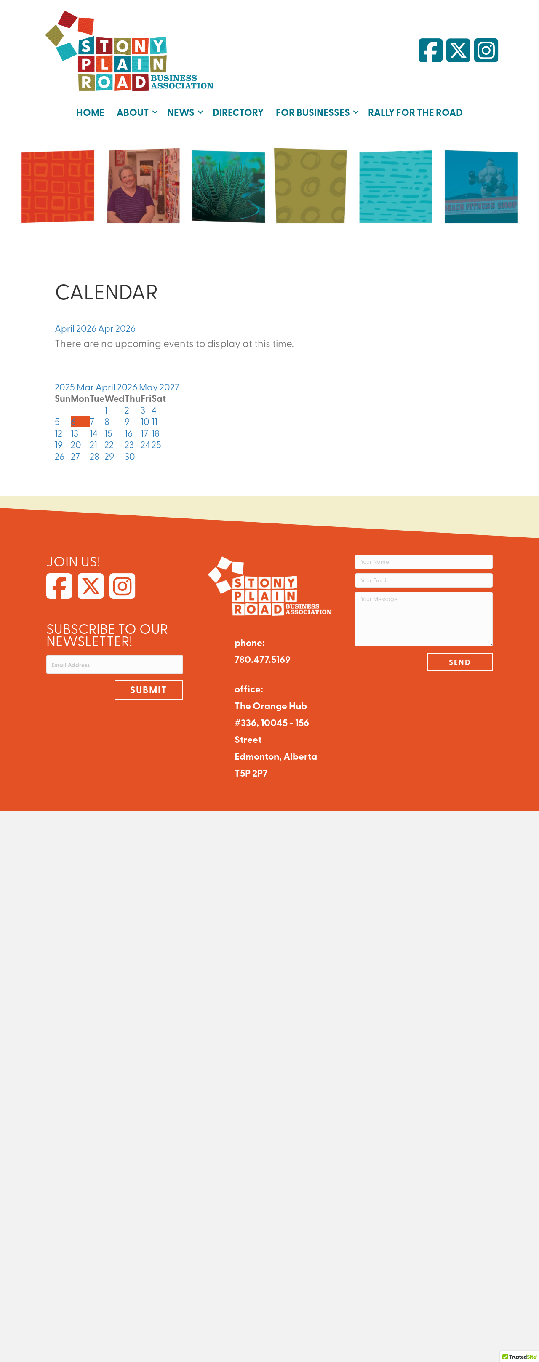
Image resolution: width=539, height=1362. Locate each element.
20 (76, 444)
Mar (86, 386)
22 (109, 444)
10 (145, 421)
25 (156, 444)
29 (109, 456)
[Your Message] (424, 619)
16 (129, 433)
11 (154, 421)
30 (130, 456)
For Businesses (313, 112)
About (133, 112)
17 (144, 433)
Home (90, 112)
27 (75, 456)
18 (156, 433)
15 (108, 433)
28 (94, 456)
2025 (66, 386)
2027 (169, 386)
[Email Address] (114, 664)
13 (74, 433)
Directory (238, 112)
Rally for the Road (415, 112)
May (149, 386)
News (181, 112)
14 (94, 433)
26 (59, 456)
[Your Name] (424, 562)
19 (59, 444)
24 (145, 444)
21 (93, 444)
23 (129, 444)
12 (58, 433)
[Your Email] (424, 580)
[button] (155, 112)
